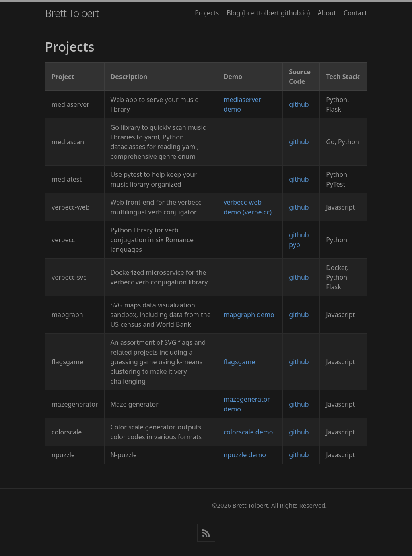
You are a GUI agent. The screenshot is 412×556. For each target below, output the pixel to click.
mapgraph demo (248, 314)
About (327, 12)
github (299, 104)
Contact (355, 12)
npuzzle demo (244, 454)
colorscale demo (248, 431)
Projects (207, 12)
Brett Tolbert (72, 13)
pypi (295, 244)
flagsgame (239, 361)
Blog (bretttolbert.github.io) (268, 12)
